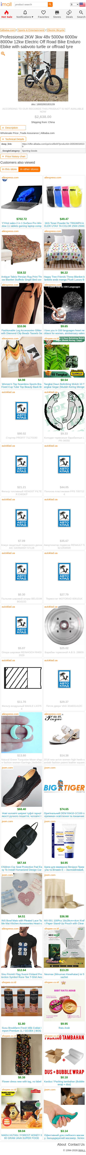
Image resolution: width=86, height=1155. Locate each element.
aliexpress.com (10, 177)
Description (10, 127)
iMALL (81, 1150)
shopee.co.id (51, 338)
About (61, 1144)
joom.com (7, 767)
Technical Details (13, 139)
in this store (9, 169)
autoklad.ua (8, 392)
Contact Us (76, 1144)
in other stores (29, 169)
